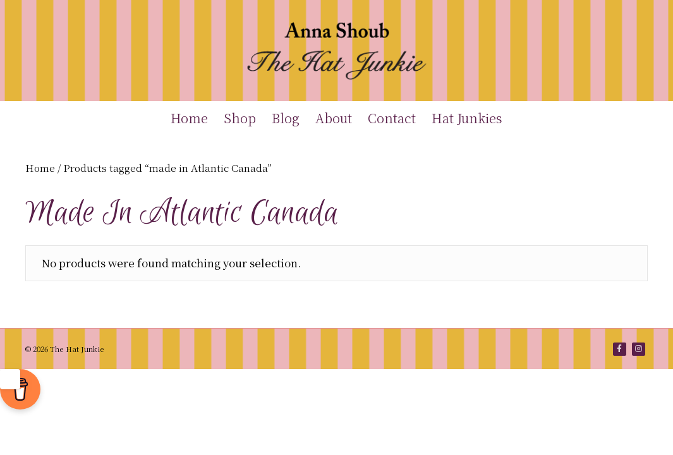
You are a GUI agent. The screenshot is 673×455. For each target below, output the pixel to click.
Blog (286, 118)
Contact (392, 118)
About (333, 118)
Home (189, 118)
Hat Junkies (467, 118)
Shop (240, 118)
